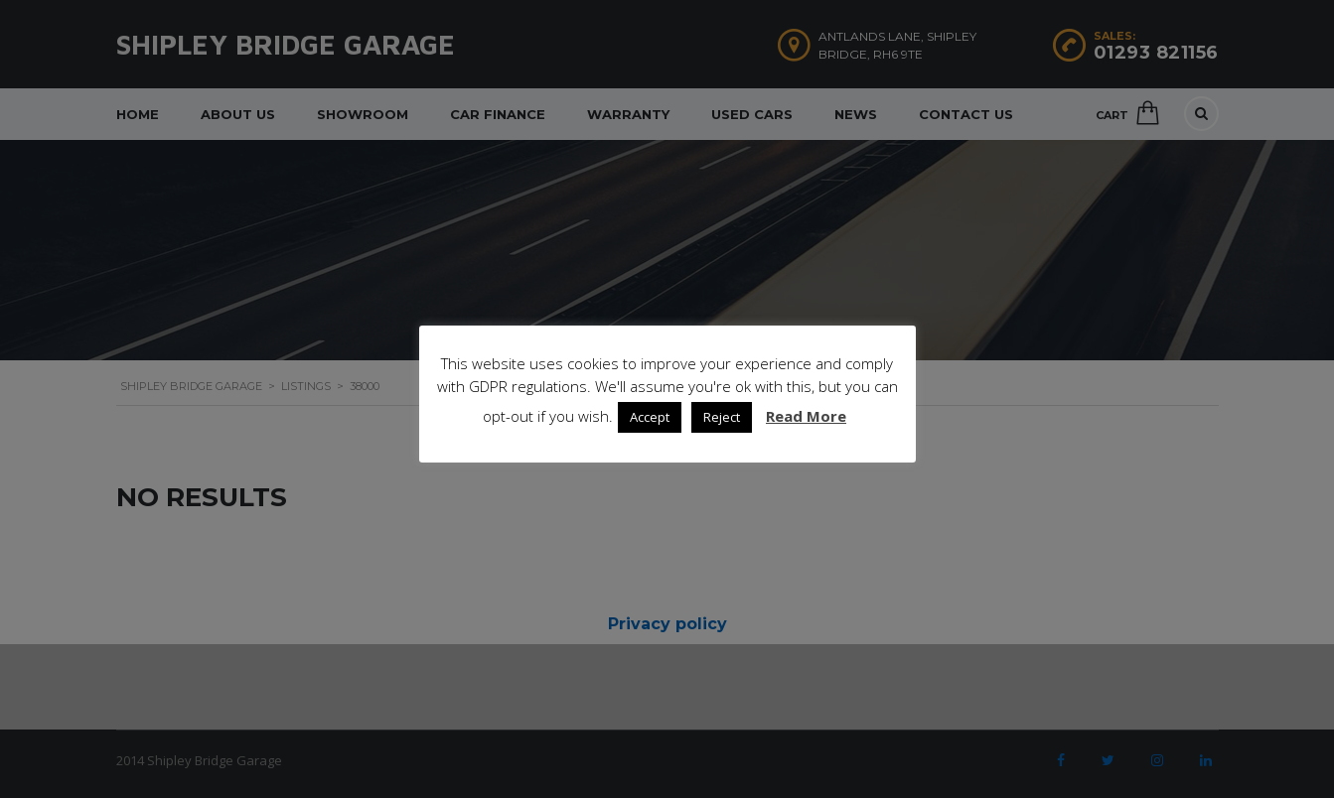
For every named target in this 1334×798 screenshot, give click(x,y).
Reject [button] (721, 417)
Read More (806, 416)
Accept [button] (649, 417)
